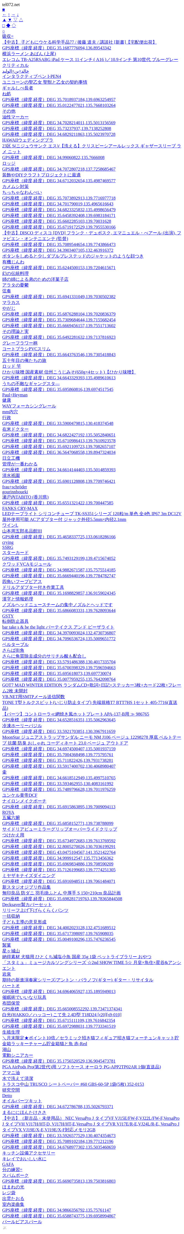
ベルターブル (15, 644)
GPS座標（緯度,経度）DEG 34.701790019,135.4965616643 (57, 204)
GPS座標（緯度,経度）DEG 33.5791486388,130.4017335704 (58, 662)
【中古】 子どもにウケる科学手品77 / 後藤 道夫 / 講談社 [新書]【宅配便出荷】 (79, 42)
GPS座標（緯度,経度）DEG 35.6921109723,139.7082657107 (58, 446)
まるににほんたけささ (24, 1112)
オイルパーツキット (22, 1100)
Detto (7, 1095)
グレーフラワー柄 (20, 343)
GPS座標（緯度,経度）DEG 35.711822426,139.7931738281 (57, 760)
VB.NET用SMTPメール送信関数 (33, 696)
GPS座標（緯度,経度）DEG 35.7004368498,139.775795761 (57, 754)
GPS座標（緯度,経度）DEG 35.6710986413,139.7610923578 (58, 440)
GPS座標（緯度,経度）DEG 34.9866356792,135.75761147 (56, 1210)
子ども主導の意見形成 (24, 922)
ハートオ (11, 985)
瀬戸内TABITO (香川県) (25, 497)
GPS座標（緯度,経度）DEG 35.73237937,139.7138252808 (56, 128)
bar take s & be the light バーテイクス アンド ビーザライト (58, 627)
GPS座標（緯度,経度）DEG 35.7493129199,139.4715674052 (58, 558)
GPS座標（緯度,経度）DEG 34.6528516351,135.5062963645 (58, 719)
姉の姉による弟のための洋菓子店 (35, 279)
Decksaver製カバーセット (27, 904)
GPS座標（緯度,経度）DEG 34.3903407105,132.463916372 (57, 250)
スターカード (15, 552)
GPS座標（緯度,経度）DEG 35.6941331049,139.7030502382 (58, 296)
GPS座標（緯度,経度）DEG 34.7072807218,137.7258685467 (58, 169)
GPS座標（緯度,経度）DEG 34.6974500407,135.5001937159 (58, 748)
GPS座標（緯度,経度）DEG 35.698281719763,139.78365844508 (62, 898)
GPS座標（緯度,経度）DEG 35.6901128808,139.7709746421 (58, 481)
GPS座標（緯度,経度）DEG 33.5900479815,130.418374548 (57, 423)
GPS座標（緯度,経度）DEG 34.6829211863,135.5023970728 (58, 134)
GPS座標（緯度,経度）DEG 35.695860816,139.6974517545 (57, 389)
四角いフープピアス (22, 581)
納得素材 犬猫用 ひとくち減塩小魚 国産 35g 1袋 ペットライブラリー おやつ (76, 956)
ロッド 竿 (11, 366)
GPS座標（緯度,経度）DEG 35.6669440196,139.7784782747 (58, 575)
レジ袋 (8, 1192)
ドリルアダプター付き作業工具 (33, 587)
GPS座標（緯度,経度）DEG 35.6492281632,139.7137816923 (58, 337)
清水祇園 (11, 475)
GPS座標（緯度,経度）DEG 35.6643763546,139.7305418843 (58, 354)
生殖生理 (11, 1032)
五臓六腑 (11, 817)
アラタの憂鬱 (15, 285)
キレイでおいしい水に (24, 1158)
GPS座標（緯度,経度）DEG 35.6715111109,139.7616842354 (58, 1020)
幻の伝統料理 (15, 273)
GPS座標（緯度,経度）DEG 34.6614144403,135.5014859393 (58, 469)
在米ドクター (15, 429)
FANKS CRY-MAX (20, 508)
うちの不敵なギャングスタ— (31, 383)
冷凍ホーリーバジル (22, 725)
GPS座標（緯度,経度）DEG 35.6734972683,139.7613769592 (58, 840)
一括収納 (11, 916)
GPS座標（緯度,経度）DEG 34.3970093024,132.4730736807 (58, 633)
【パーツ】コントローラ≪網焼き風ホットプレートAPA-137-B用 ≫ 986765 (75, 714)
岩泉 (6, 974)
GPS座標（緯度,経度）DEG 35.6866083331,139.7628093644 (58, 610)
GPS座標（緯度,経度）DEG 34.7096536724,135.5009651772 (58, 638)
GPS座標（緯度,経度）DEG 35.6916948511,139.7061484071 (58, 881)
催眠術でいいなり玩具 (24, 997)
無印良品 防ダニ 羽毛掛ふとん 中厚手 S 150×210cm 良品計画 (61, 893)
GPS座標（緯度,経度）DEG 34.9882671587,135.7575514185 (58, 570)
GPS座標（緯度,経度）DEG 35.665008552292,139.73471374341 (62, 1009)
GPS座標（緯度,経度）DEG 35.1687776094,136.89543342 (56, 48)
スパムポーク (15, 1175)
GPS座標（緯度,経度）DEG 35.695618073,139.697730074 (56, 673)
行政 (6, 417)
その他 (8, 111)
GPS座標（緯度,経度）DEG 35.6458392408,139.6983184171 (58, 215)
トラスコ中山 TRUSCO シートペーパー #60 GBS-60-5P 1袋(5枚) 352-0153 (73, 1084)
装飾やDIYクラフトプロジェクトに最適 (41, 175)
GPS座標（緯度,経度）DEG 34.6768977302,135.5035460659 (58, 1147)
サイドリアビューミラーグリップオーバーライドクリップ (59, 829)
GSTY (8, 616)
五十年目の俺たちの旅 (24, 360)
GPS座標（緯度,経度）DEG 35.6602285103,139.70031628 (56, 221)
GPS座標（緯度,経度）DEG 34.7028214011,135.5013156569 (58, 122)
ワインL (10, 525)
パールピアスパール (22, 1221)
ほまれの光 (13, 1187)
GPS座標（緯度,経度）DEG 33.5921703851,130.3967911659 (58, 731)
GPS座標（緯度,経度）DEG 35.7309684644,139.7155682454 (58, 319)
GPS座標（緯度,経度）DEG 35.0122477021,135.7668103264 (58, 105)
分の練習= (12, 1169)
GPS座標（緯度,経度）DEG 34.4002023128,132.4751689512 (58, 927)
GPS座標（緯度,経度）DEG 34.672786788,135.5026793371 (57, 1106)
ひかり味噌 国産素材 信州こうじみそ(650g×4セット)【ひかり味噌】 (69, 372)
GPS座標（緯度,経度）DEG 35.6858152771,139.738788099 (57, 823)
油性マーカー (15, 117)
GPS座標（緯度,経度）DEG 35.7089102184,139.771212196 (57, 1141)
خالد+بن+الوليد (15, 71)
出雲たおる (13, 1198)
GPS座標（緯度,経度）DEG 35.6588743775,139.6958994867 (58, 1216)
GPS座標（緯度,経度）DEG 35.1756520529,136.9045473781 (58, 1061)
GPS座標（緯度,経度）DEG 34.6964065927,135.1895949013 (58, 991)
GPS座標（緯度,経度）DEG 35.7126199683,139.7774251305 (58, 869)
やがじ (8, 308)
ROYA (8, 812)
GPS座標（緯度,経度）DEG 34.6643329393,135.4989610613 (58, 377)
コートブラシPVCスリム (26, 348)
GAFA (8, 1164)
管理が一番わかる (20, 464)
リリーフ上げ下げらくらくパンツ (35, 910)
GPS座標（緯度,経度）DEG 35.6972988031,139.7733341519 (58, 1026)
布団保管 (11, 1003)
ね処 (6, 93)
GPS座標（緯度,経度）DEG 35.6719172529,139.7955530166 (58, 227)
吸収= (8, 36)
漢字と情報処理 (17, 599)
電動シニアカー (17, 1055)
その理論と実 (15, 331)
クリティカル (15, 65)
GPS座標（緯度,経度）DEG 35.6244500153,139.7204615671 (58, 267)
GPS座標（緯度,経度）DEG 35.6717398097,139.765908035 (57, 933)
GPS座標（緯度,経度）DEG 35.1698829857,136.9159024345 (58, 593)
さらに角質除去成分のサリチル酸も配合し (44, 656)
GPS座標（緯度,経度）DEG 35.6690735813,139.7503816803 (58, 1181)
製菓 (6, 945)
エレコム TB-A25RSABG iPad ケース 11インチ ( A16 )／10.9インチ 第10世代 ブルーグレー (90, 59)
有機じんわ (13, 261)
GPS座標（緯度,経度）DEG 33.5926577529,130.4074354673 (58, 1135)
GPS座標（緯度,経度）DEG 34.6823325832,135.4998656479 (58, 209)
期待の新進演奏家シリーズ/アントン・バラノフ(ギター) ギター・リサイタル (77, 980)
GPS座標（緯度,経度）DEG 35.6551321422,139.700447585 (57, 503)
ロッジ (8, 163)
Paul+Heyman (15, 395)
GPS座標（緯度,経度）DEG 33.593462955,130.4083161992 (57, 783)
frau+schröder (14, 486)
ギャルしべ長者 (17, 88)
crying (8, 542)
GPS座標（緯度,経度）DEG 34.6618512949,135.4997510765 (58, 777)
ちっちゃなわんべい (22, 192)
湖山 (6, 1049)
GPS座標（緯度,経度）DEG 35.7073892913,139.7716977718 (58, 198)
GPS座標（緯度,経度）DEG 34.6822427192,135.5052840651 (58, 435)
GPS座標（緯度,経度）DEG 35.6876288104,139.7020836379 (58, 314)
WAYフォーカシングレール (29, 406)
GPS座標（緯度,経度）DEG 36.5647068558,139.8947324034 (58, 452)
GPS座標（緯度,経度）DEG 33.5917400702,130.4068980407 (58, 766)
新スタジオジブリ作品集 (26, 887)
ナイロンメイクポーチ (24, 801)
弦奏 (6, 290)
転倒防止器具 (15, 621)
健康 (6, 400)
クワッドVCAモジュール (26, 564)
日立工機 (11, 458)
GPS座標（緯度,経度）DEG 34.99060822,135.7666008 (53, 157)
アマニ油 (11, 1072)
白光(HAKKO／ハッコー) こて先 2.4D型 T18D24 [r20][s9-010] (62, 1014)
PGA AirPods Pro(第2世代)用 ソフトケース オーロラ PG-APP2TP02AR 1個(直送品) (81, 1066)
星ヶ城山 (11, 951)
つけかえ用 (13, 835)
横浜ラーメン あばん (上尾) (29, 53)
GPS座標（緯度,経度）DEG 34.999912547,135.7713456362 (57, 858)
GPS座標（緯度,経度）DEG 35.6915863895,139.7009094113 (58, 806)
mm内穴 (10, 411)
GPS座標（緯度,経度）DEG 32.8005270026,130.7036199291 (58, 846)
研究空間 (11, 1090)
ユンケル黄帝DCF (19, 795)
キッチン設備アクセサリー (28, 1153)
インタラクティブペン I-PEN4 (31, 76)
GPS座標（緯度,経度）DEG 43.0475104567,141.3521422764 (58, 852)
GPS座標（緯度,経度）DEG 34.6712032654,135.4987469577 (58, 180)
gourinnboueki (15, 491)
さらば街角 (13, 650)
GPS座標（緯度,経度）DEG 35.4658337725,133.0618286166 (58, 536)
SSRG (7, 547)
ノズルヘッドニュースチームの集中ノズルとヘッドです (57, 604)
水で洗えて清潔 (17, 1078)
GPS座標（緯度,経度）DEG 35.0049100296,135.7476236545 (58, 939)
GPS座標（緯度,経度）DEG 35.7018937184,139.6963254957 (58, 99)
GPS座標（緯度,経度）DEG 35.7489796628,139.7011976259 (58, 789)
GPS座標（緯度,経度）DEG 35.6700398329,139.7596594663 (58, 667)
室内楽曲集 (13, 1204)
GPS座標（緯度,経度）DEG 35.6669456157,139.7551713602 (58, 325)
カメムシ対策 (15, 186)
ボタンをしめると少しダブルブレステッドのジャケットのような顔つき (73, 256)
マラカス (11, 302)
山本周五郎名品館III (22, 531)
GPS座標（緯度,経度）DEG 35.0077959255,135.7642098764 (58, 679)
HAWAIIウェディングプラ (27, 140)
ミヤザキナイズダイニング (28, 875)
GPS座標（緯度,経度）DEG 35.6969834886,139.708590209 (57, 864)
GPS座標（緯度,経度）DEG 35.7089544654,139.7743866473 (58, 244)
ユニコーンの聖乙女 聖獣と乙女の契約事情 (44, 82)
